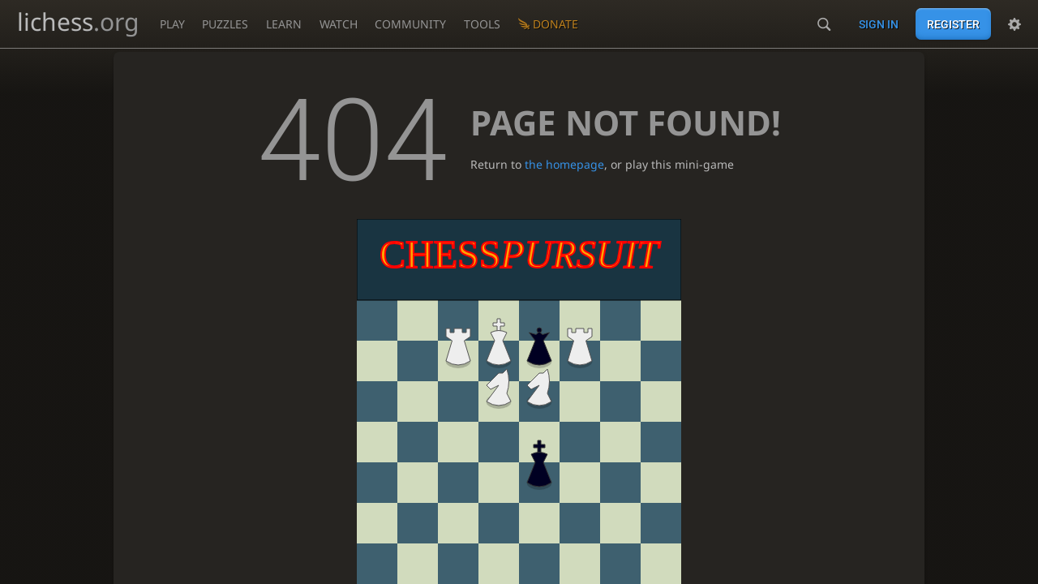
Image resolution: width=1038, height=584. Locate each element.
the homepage (564, 164)
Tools (482, 24)
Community (410, 24)
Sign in (879, 24)
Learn (284, 24)
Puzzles (225, 24)
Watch (339, 24)
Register (953, 24)
